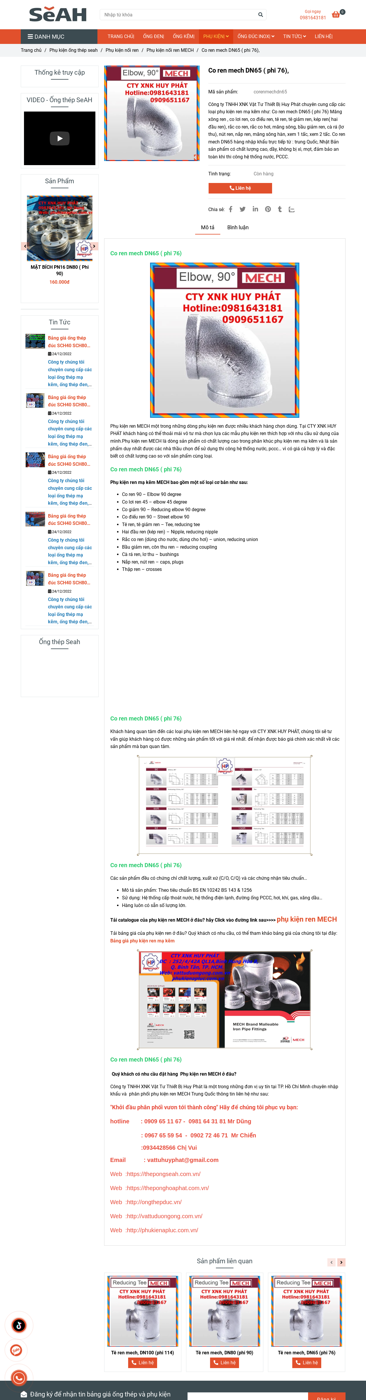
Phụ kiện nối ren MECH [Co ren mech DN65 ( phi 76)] (170, 50)
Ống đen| (153, 36)
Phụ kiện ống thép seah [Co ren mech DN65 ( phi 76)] (73, 50)
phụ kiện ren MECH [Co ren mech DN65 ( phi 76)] (307, 919)
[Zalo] (295, 209)
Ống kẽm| (184, 36)
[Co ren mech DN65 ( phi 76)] (339, 15)
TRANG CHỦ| (121, 36)
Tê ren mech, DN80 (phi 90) (224, 1352)
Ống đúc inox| (256, 36)
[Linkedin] (255, 209)
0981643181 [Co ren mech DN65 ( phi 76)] (313, 17)
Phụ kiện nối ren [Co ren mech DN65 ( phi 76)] (122, 50)
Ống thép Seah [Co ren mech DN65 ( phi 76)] (59, 642)
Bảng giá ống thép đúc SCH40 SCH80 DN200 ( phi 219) (67, 461)
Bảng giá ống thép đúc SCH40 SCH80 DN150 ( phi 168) (67, 520)
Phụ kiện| (216, 36)
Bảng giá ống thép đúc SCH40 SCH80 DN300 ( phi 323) (67, 342)
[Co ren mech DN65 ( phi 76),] (58, 14)
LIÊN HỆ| (324, 36)
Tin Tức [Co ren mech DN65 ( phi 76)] (60, 322)
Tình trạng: (220, 174)
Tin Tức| (294, 36)
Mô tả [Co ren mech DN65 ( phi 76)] (207, 227)
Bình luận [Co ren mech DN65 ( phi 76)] (238, 227)
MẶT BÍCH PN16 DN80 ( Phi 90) (60, 270)
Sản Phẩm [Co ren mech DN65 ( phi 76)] (59, 181)
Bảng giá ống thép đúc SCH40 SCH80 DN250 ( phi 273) (67, 402)
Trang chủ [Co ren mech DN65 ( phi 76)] (31, 50)
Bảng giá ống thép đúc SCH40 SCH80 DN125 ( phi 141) (67, 579)
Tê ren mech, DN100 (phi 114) (142, 1352)
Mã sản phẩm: (223, 92)
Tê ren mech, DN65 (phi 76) (307, 1352)
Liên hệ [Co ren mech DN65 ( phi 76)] (240, 188)
